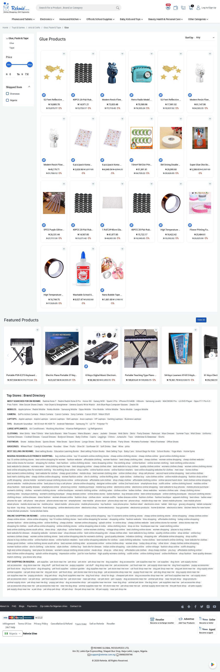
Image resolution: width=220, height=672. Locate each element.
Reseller (111, 623)
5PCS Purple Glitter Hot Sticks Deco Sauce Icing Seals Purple (54, 229)
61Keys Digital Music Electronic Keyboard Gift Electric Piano (101, 375)
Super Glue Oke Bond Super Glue (200, 164)
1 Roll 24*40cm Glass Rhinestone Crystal (112, 229)
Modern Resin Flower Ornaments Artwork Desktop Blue (112, 99)
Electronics (47, 19)
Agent (207, 630)
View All (201, 319)
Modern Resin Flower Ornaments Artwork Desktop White (200, 99)
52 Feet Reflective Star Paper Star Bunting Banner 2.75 (54, 99)
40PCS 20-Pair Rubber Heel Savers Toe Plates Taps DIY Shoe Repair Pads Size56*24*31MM (83, 229)
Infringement (9, 623)
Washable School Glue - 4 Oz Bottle (83, 294)
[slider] (9, 64)
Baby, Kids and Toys (131, 19)
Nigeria (13, 100)
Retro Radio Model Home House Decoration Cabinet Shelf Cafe (141, 99)
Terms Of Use (24, 623)
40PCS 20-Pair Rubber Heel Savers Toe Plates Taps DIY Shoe (83, 99)
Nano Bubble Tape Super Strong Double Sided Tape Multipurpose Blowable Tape (112, 294)
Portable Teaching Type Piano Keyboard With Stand (141, 375)
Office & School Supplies (100, 19)
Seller (207, 620)
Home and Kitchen (70, 19)
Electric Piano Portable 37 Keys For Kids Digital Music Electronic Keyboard (62, 375)
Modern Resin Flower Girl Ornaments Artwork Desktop (54, 164)
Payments (32, 606)
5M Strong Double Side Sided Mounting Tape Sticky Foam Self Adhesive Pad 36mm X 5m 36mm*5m (171, 164)
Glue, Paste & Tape (18, 38)
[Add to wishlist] (37, 330)
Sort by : (189, 37)
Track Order (81, 623)
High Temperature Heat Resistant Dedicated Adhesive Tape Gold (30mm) (171, 229)
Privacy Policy (41, 623)
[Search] (79, 7)
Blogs (21, 606)
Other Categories (198, 19)
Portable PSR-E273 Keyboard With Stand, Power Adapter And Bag (22, 375)
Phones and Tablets (23, 19)
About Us (4, 606)
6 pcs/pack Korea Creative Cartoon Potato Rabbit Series (83, 164)
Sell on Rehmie (96, 623)
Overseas (15, 93)
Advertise (187, 620)
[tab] (18, 87)
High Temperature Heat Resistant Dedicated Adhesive (54, 294)
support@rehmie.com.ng (103, 654)
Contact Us (75, 606)
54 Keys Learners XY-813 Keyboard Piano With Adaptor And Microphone (180, 375)
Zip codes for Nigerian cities (53, 606)
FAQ (14, 606)
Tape (11, 47)
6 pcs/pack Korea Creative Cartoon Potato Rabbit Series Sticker (112, 164)
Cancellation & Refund (61, 623)
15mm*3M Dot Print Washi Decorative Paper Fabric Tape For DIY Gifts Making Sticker (141, 164)
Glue (11, 43)
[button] (204, 37)
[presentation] (212, 355)
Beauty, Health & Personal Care (165, 19)
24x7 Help (10, 627)
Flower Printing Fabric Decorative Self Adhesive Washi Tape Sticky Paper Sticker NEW (200, 229)
